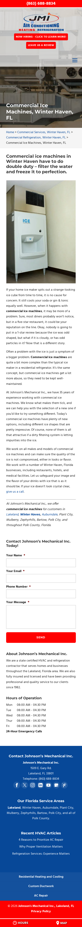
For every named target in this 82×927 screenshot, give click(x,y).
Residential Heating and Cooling (41, 876)
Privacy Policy (41, 911)
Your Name (15, 556)
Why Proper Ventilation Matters (41, 846)
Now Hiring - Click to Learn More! (41, 37)
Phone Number (18, 587)
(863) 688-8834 (41, 3)
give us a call (15, 491)
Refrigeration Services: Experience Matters (41, 853)
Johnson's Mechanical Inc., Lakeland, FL (46, 906)
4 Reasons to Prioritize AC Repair (41, 839)
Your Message (17, 602)
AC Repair (41, 895)
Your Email (15, 571)
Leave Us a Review (41, 45)
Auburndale (49, 514)
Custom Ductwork (41, 886)
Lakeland (12, 514)
